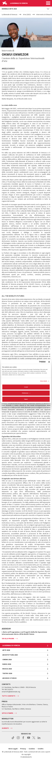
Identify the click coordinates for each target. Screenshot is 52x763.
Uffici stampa (7, 713)
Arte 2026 (6, 650)
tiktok (13, 739)
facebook (23, 739)
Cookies (32, 749)
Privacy (23, 749)
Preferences (26, 393)
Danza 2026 (6, 664)
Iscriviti (5, 728)
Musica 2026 (7, 669)
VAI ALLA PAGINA (8, 638)
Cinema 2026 (7, 659)
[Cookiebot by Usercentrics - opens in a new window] (35, 362)
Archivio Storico (9, 678)
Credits (40, 749)
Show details (43, 381)
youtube (28, 739)
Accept (26, 387)
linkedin (39, 739)
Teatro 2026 (7, 673)
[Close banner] (49, 362)
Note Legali (13, 749)
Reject (26, 399)
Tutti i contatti (8, 696)
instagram (18, 739)
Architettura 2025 (10, 655)
